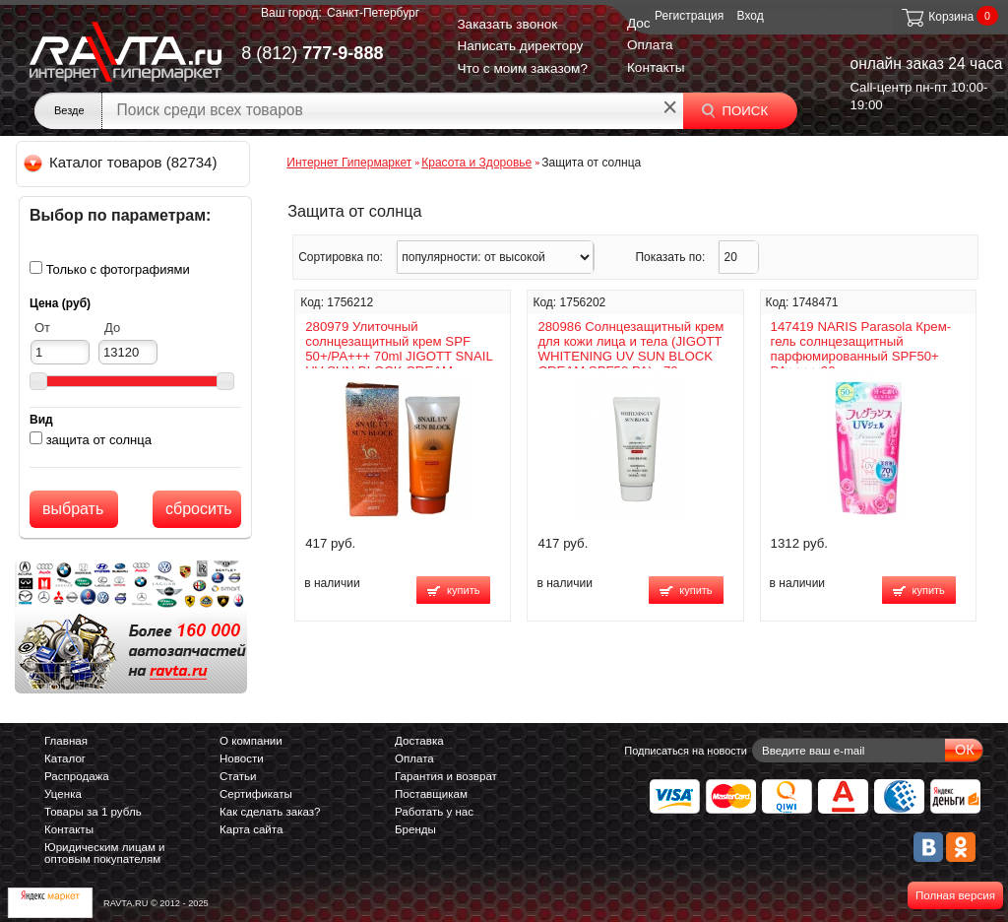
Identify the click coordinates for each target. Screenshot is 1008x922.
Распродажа (76, 776)
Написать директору (520, 45)
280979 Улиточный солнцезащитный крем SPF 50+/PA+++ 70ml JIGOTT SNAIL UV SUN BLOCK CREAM (398, 348)
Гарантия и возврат (446, 776)
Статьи (238, 776)
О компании (251, 741)
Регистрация (689, 16)
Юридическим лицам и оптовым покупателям (104, 853)
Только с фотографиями (118, 269)
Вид (41, 420)
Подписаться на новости (685, 751)
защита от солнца (99, 439)
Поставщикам (431, 794)
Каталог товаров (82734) (122, 162)
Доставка (419, 741)
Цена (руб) (60, 303)
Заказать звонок (507, 24)
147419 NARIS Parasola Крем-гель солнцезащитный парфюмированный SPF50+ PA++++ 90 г (861, 348)
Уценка (63, 794)
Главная (66, 741)
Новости (242, 758)
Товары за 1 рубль (93, 812)
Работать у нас (434, 812)
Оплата (650, 44)
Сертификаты (256, 794)
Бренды (415, 829)
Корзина (937, 17)
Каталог (65, 758)
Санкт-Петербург (373, 13)
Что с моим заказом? (522, 68)
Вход (750, 16)
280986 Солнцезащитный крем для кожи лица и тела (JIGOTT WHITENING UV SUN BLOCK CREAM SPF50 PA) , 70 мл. (630, 348)
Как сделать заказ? (270, 812)
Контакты (656, 67)
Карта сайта (251, 829)
